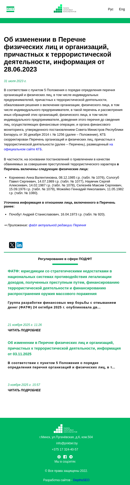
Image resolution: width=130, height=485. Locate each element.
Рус (110, 9)
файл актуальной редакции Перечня (57, 225)
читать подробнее (24, 330)
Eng (122, 9)
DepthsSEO (81, 480)
